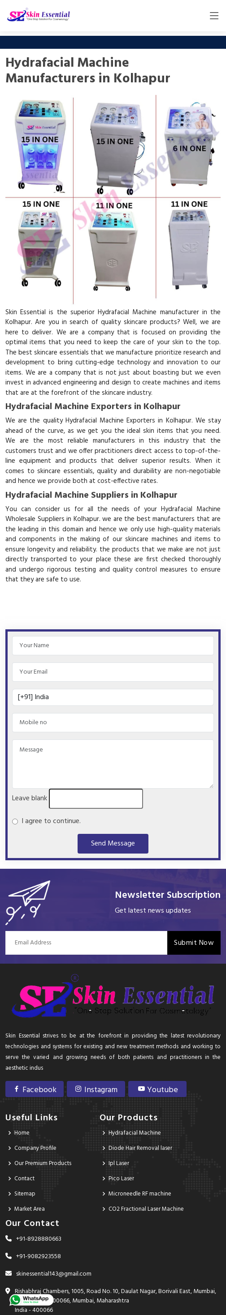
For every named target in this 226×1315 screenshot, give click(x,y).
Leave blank (29, 798)
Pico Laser (121, 1179)
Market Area (29, 1209)
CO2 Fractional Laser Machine (146, 1209)
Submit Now (194, 943)
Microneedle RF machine (140, 1194)
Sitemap (24, 1194)
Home (22, 1133)
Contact (24, 1179)
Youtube (157, 1090)
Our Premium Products (42, 1163)
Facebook (34, 1090)
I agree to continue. (49, 821)
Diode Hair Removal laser (140, 1148)
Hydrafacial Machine (135, 1133)
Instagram (95, 1090)
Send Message (113, 844)
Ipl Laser (119, 1163)
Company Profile (35, 1148)
